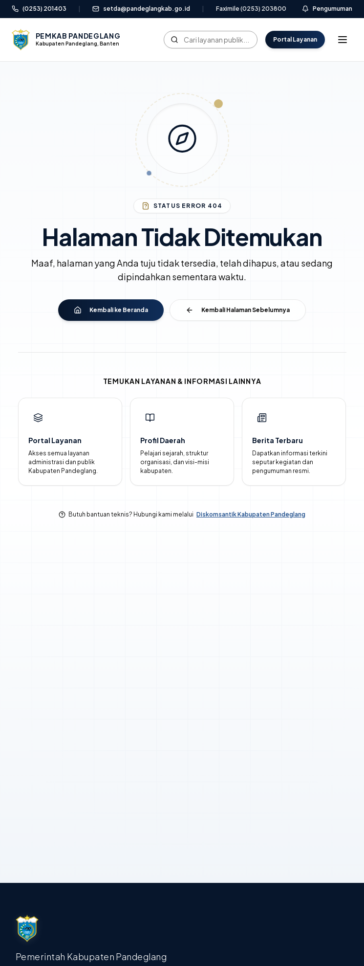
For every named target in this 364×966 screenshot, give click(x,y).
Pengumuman (327, 8)
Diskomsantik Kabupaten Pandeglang (250, 514)
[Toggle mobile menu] (342, 39)
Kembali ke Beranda (111, 310)
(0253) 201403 (39, 8)
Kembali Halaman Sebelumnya (238, 310)
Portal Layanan (295, 39)
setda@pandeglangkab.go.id (141, 8)
